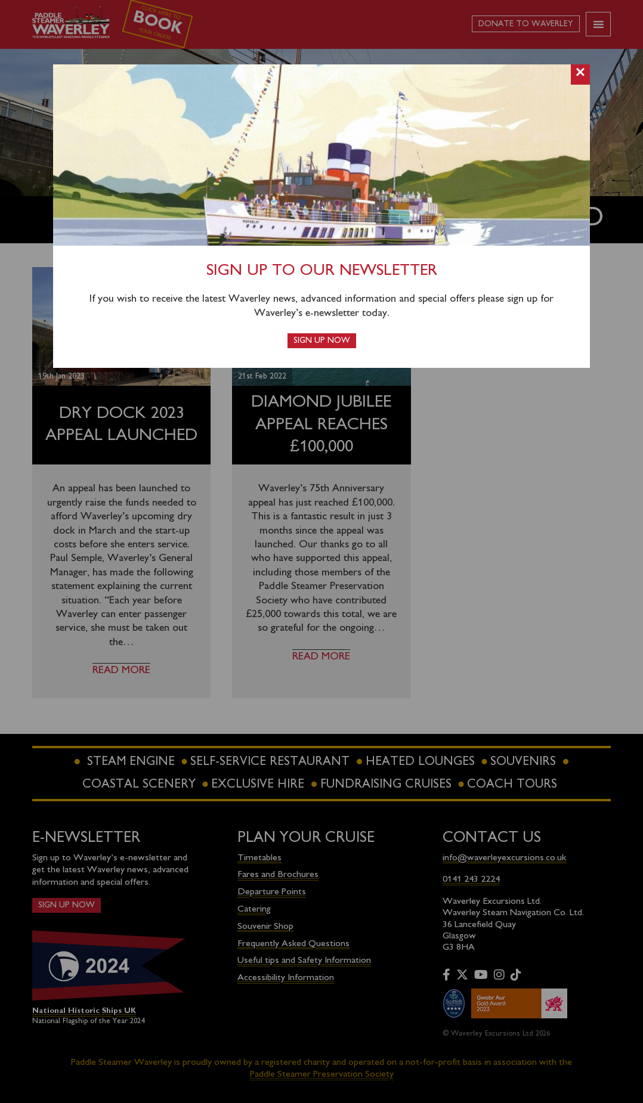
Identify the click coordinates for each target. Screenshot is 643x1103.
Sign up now (321, 341)
